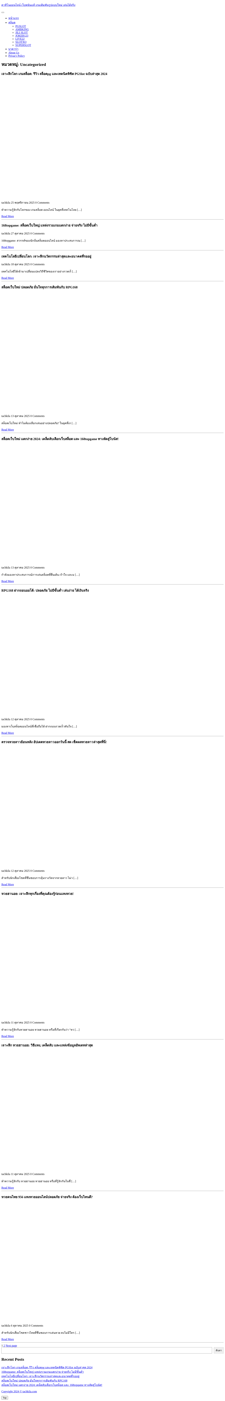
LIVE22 (19, 38)
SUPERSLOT (23, 45)
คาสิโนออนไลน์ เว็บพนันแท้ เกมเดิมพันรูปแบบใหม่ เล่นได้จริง (38, 5)
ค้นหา (219, 1350)
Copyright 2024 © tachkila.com (19, 1391)
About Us (13, 52)
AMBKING (22, 29)
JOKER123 (21, 35)
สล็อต (11, 22)
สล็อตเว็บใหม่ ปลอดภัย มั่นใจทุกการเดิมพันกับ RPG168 (34, 1380)
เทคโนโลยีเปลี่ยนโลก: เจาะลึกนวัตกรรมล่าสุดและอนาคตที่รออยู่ (40, 1376)
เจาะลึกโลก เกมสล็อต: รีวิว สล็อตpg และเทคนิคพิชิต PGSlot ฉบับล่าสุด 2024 (46, 1367)
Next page (11, 1345)
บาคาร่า (13, 48)
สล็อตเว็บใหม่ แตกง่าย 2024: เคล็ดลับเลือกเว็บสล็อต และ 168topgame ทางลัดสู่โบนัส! (51, 1384)
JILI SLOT (21, 32)
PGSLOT (20, 26)
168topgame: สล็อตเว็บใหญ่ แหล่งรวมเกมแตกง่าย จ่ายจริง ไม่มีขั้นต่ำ (42, 1371)
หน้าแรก (13, 18)
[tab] (2, 12)
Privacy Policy (16, 55)
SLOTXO (20, 41)
